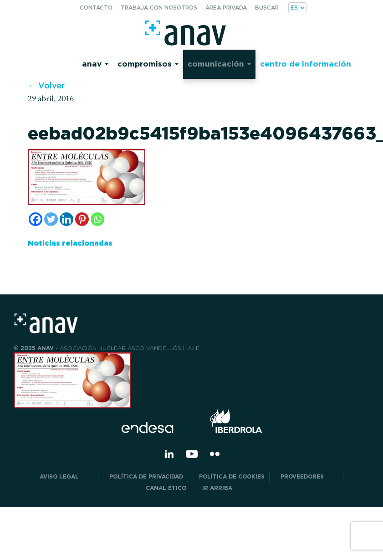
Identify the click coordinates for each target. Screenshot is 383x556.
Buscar (267, 7)
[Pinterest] (82, 219)
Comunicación (219, 63)
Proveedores (309, 476)
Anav (95, 63)
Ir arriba (217, 488)
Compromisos (148, 63)
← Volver (46, 85)
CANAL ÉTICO (166, 488)
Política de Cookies (232, 476)
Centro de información (305, 63)
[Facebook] (35, 219)
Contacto (96, 7)
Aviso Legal (66, 476)
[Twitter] (51, 219)
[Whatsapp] (97, 219)
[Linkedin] (66, 219)
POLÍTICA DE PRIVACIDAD (146, 476)
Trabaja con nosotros (159, 7)
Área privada (226, 7)
